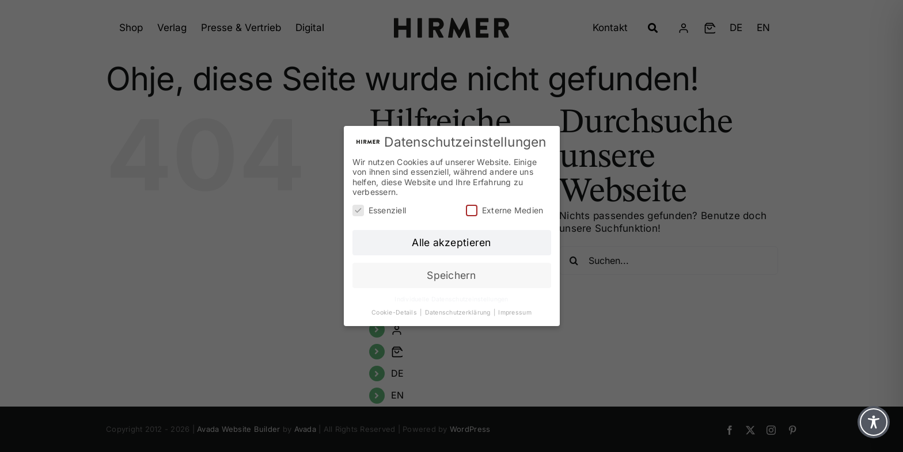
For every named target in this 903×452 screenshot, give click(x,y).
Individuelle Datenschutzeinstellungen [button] (451, 299)
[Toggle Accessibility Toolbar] (874, 422)
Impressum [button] (514, 312)
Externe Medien (505, 210)
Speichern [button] (451, 275)
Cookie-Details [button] (395, 312)
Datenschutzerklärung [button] (458, 312)
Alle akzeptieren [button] (451, 242)
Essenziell (379, 210)
